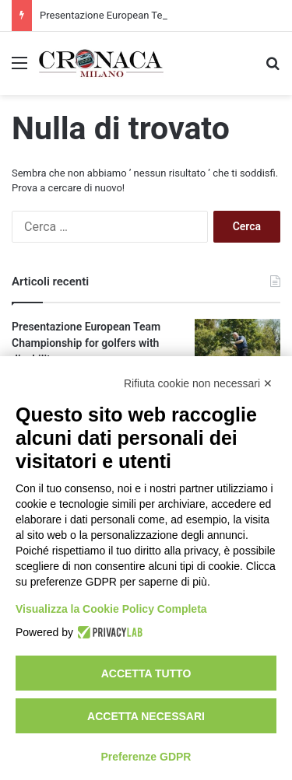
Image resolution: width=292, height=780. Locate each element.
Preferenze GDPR (146, 756)
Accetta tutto (146, 673)
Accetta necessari (146, 716)
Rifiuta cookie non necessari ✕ (198, 383)
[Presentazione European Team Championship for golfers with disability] (237, 348)
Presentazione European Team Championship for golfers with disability (86, 343)
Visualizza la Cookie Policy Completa (111, 609)
